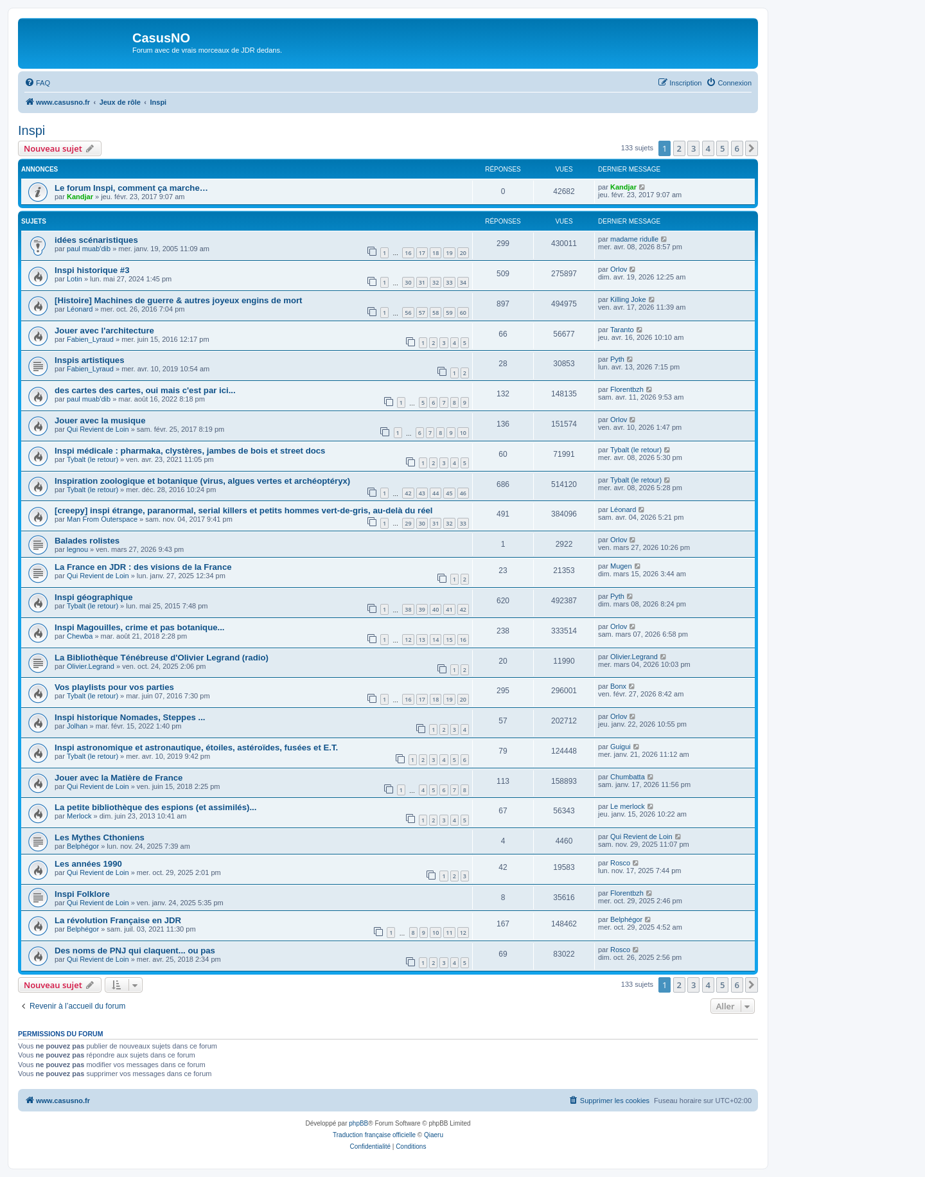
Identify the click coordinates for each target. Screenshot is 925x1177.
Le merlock (627, 806)
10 (463, 433)
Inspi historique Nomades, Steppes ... (130, 717)
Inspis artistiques (89, 360)
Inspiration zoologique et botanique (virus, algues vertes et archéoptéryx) (202, 481)
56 (408, 312)
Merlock (79, 816)
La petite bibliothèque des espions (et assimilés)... (155, 807)
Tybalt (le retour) (92, 459)
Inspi (31, 130)
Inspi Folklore (82, 894)
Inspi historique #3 (92, 270)
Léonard (79, 309)
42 (408, 493)
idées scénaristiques (96, 240)
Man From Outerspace (102, 519)
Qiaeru (433, 1134)
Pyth (617, 359)
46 (463, 493)
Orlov (618, 269)
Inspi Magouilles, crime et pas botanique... (140, 627)
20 (463, 253)
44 (435, 493)
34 (463, 282)
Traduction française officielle (374, 1134)
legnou (77, 549)
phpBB (358, 1123)
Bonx (618, 686)
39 (422, 609)
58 (435, 312)
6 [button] (737, 148)
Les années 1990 (88, 864)
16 (408, 253)
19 (449, 253)
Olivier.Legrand (90, 666)
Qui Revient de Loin (98, 429)
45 (449, 493)
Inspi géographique (94, 597)
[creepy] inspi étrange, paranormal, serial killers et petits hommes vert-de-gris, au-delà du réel (244, 510)
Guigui (620, 746)
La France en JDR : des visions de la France (143, 567)
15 (449, 639)
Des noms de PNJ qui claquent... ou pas (135, 950)
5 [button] (722, 148)
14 (435, 639)
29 (408, 523)
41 (449, 609)
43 (422, 493)
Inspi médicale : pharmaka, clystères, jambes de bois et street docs (190, 451)
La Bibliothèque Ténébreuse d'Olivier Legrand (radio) (162, 657)
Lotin (74, 279)
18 (435, 253)
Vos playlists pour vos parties (114, 687)
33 (449, 282)
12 (408, 639)
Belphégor (83, 846)
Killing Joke (628, 299)
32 (435, 282)
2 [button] (679, 148)
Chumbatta (627, 777)
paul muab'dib (88, 248)
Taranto (622, 329)
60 (463, 312)
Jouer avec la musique (100, 420)
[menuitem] (37, 83)
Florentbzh (627, 389)
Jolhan (77, 726)
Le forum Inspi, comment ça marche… (131, 188)
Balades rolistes (87, 540)
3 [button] (693, 148)
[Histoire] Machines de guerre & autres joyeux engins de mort (178, 300)
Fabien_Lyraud (90, 339)
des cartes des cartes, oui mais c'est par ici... (145, 390)
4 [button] (708, 148)
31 (422, 282)
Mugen (621, 566)
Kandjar (80, 196)
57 (422, 312)
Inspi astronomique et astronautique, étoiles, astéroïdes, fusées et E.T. (196, 747)
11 (449, 932)
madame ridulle (634, 239)
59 (449, 312)
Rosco (620, 863)
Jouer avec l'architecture (104, 330)
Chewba (79, 636)
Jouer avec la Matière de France (118, 778)
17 (422, 253)
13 (422, 639)
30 (408, 282)
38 (408, 609)
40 (435, 609)
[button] (751, 148)
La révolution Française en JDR (118, 920)
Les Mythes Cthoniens (100, 837)
